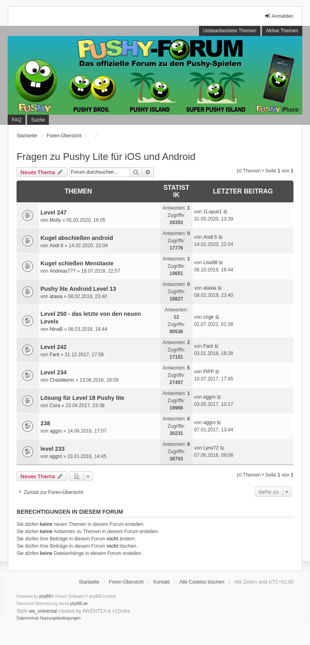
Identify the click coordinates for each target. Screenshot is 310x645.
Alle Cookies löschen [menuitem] (201, 582)
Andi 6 (56, 245)
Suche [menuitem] (38, 120)
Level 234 (53, 372)
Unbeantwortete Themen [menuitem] (229, 31)
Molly (55, 220)
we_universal (43, 611)
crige (208, 317)
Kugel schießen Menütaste (77, 263)
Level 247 (53, 212)
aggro (209, 397)
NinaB (56, 329)
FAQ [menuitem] (16, 120)
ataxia (56, 296)
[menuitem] (28, 618)
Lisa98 (210, 262)
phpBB (45, 596)
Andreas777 (63, 271)
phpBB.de (79, 603)
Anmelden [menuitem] (278, 16)
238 (45, 423)
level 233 (52, 448)
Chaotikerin (62, 380)
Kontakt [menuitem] (161, 582)
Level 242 (53, 347)
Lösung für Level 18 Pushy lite (82, 398)
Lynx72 (210, 448)
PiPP (208, 371)
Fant (54, 354)
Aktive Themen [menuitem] (282, 31)
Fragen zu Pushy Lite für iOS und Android (106, 156)
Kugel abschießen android (76, 238)
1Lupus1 (212, 211)
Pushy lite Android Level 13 (78, 289)
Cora (55, 405)
